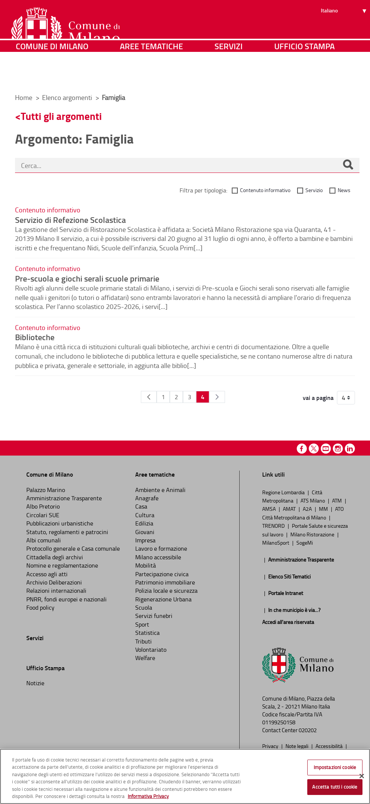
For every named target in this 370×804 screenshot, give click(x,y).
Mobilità (145, 565)
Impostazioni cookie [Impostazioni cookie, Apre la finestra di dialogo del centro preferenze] (335, 767)
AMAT (290, 508)
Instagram (338, 449)
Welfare (145, 658)
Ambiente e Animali (160, 490)
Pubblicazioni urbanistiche (59, 523)
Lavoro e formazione (161, 548)
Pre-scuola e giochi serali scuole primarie (87, 278)
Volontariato (150, 649)
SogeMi (304, 542)
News (344, 190)
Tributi (143, 641)
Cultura (144, 515)
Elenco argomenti (68, 97)
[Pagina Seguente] (217, 397)
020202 (308, 730)
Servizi (228, 77)
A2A (308, 508)
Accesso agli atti (47, 574)
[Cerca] (347, 165)
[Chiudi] (361, 776)
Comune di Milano (52, 77)
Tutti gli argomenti (61, 116)
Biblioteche (34, 337)
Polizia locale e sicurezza (166, 590)
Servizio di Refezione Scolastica (70, 219)
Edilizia (144, 523)
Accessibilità (330, 745)
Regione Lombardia (284, 492)
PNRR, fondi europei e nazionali (66, 599)
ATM (337, 500)
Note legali (297, 745)
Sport (142, 624)
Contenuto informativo (265, 190)
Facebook (302, 449)
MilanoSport (276, 542)
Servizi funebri (153, 616)
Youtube (326, 449)
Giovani (144, 532)
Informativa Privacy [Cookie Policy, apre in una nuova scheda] (148, 796)
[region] (185, 776)
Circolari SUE (42, 515)
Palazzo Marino (45, 490)
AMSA (269, 508)
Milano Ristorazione (312, 534)
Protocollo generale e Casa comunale (73, 548)
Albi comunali (43, 540)
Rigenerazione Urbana (163, 599)
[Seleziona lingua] (344, 34)
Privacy (270, 745)
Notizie (35, 683)
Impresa (145, 540)
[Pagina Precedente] (149, 397)
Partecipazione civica (162, 574)
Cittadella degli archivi (54, 557)
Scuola (143, 607)
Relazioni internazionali (56, 590)
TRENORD (274, 525)
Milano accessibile (158, 557)
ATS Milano (313, 500)
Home (23, 97)
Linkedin (350, 449)
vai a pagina (318, 398)
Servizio (314, 190)
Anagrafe (147, 498)
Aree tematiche (151, 77)
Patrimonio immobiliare (165, 582)
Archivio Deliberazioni (54, 582)
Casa (141, 506)
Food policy (40, 607)
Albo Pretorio (43, 506)
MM (324, 508)
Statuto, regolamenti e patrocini (67, 532)
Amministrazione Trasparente (64, 498)
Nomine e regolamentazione (62, 565)
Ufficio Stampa (304, 77)
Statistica (147, 632)
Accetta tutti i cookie (334, 786)
